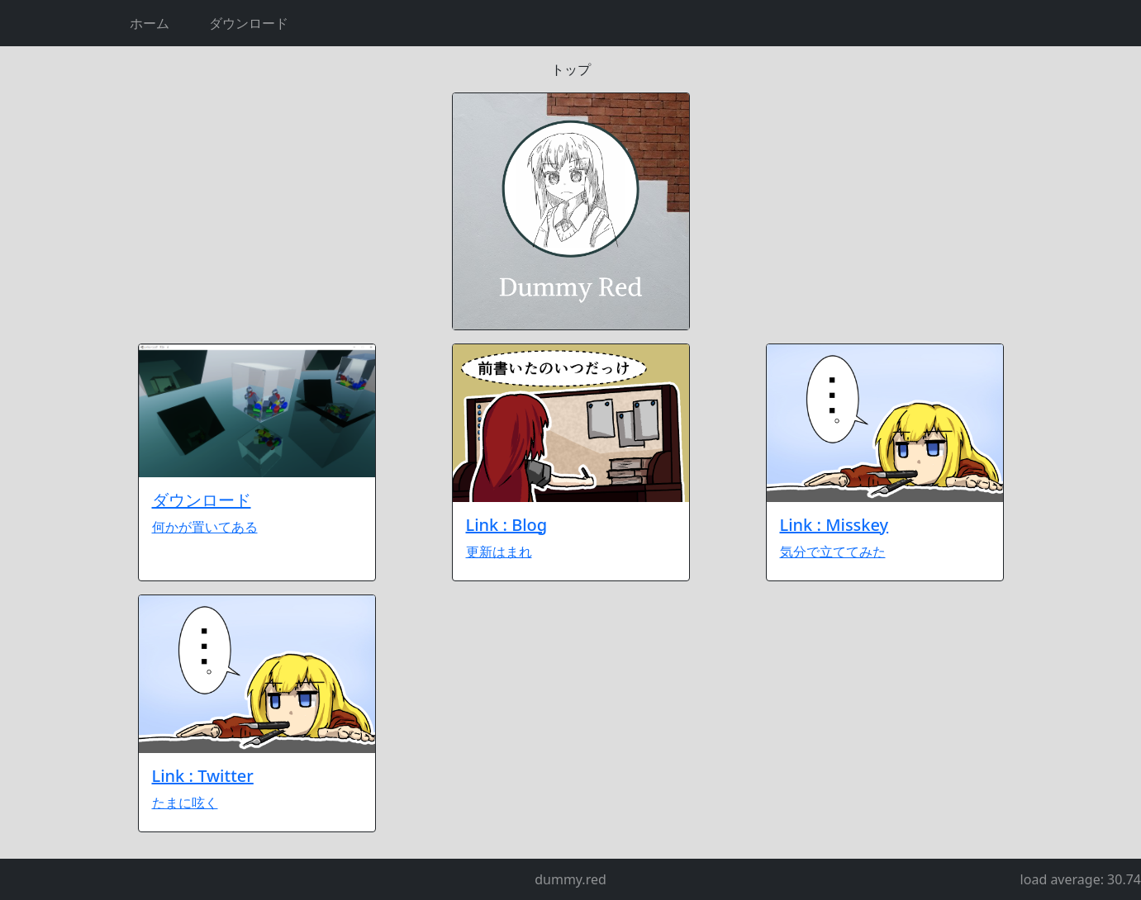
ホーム (149, 23)
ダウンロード (248, 23)
